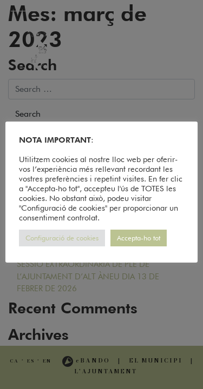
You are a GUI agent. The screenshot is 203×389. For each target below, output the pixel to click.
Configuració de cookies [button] (62, 237)
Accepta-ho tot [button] (138, 237)
